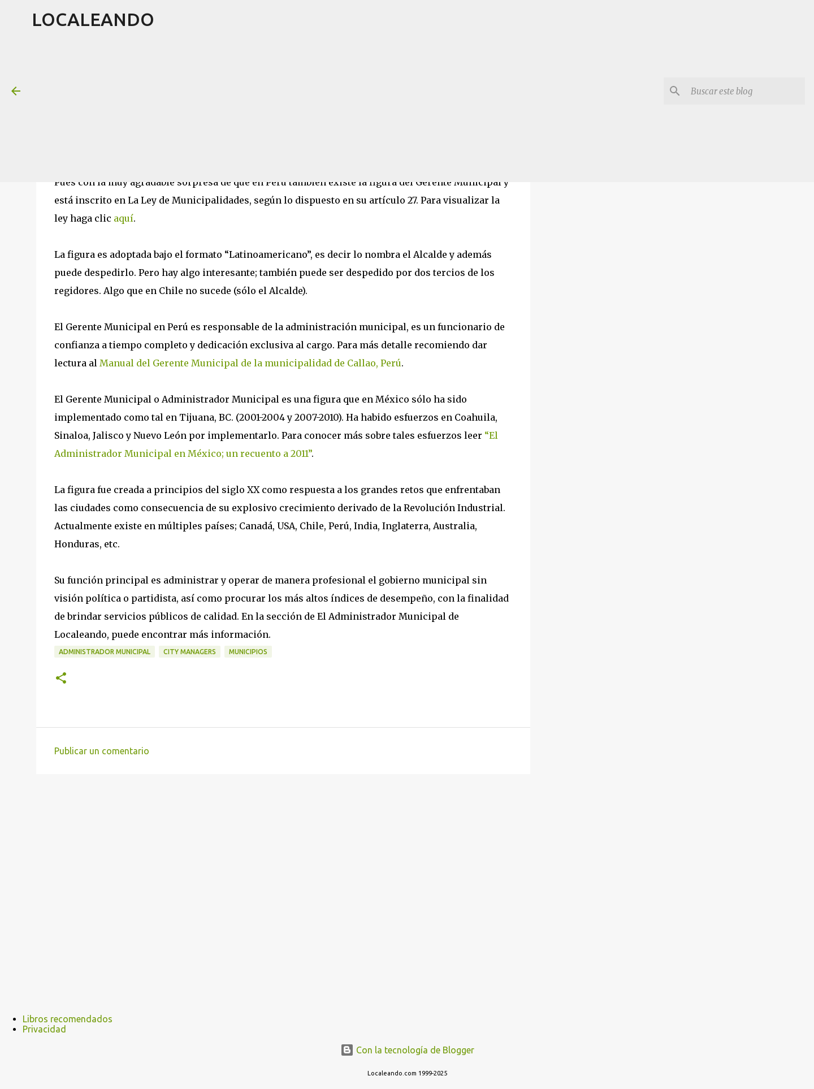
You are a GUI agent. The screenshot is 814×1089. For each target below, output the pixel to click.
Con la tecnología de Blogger (407, 1050)
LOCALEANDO (93, 19)
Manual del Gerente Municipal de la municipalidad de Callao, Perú (250, 363)
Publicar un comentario (101, 751)
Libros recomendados (67, 1019)
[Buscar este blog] (745, 91)
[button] (61, 678)
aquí (123, 218)
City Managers (189, 651)
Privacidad (44, 1029)
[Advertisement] (306, 109)
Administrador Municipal (104, 651)
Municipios (248, 651)
